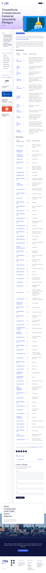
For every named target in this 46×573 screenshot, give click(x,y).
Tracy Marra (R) (20, 324)
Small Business (6, 66)
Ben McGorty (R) (20, 337)
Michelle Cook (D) (21, 218)
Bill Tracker (39, 566)
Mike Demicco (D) (21, 239)
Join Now (40, 3)
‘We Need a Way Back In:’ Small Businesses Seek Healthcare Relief (7, 36)
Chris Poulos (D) (20, 383)
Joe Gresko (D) (20, 274)
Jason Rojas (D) (20, 397)
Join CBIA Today (23, 550)
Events (29, 564)
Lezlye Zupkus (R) (21, 439)
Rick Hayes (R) (20, 285)
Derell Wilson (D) (20, 423)
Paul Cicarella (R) (19, 73)
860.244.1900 (20, 565)
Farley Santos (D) (21, 406)
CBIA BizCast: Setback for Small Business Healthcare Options (7, 40)
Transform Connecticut (20, 456)
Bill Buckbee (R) (20, 175)
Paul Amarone (34, 447)
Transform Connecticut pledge (22, 39)
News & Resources (31, 569)
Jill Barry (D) (20, 159)
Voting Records (39, 565)
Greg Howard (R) (20, 298)
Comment (18, 471)
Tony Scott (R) (20, 409)
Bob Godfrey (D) (20, 271)
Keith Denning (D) (21, 242)
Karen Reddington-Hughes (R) (19, 388)
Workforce (5, 68)
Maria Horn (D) (20, 292)
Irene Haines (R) (20, 278)
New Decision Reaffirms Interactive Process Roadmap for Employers (7, 44)
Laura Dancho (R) (21, 225)
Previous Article (21, 459)
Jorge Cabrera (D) (19, 67)
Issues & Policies (6, 58)
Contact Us (30, 562)
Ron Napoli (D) (20, 349)
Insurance (29, 566)
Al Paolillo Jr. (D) (20, 366)
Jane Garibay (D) (20, 268)
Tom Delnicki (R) (20, 236)
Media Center (6, 62)
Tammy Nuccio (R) (21, 353)
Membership (30, 568)
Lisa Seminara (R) (19, 124)
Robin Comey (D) (20, 210)
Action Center (39, 562)
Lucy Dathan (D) (20, 228)
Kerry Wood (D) (20, 427)
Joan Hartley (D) (18, 106)
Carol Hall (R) (20, 282)
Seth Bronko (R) (20, 172)
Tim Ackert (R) (20, 145)
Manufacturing (6, 60)
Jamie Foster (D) (20, 264)
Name (17, 481)
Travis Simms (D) (20, 413)
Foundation (30, 565)
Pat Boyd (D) (19, 167)
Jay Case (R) (19, 198)
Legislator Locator (40, 564)
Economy (5, 55)
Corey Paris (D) (20, 369)
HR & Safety (5, 57)
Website (17, 492)
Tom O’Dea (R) (20, 357)
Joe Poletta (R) (20, 380)
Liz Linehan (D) (20, 320)
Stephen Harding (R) (19, 97)
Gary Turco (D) (20, 420)
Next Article (40, 459)
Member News (6, 64)
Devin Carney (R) (21, 189)
